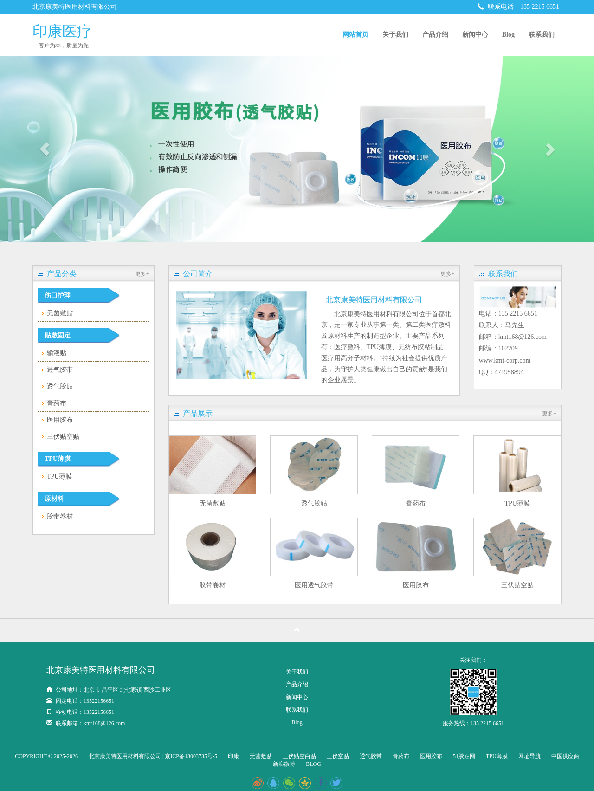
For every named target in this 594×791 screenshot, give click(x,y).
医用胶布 (60, 419)
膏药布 (56, 403)
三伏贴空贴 (63, 436)
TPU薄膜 (59, 476)
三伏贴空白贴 (299, 756)
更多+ (142, 274)
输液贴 (56, 353)
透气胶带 (60, 369)
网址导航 (529, 756)
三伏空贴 (338, 756)
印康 (233, 756)
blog (313, 764)
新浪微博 (284, 764)
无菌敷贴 (60, 313)
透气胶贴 (60, 386)
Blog (508, 34)
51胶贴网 (464, 756)
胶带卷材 (60, 516)
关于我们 (395, 34)
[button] (44, 149)
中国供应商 (565, 756)
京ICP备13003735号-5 (191, 756)
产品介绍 (435, 34)
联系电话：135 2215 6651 (519, 6)
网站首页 (355, 34)
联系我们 (542, 34)
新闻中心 (475, 34)
